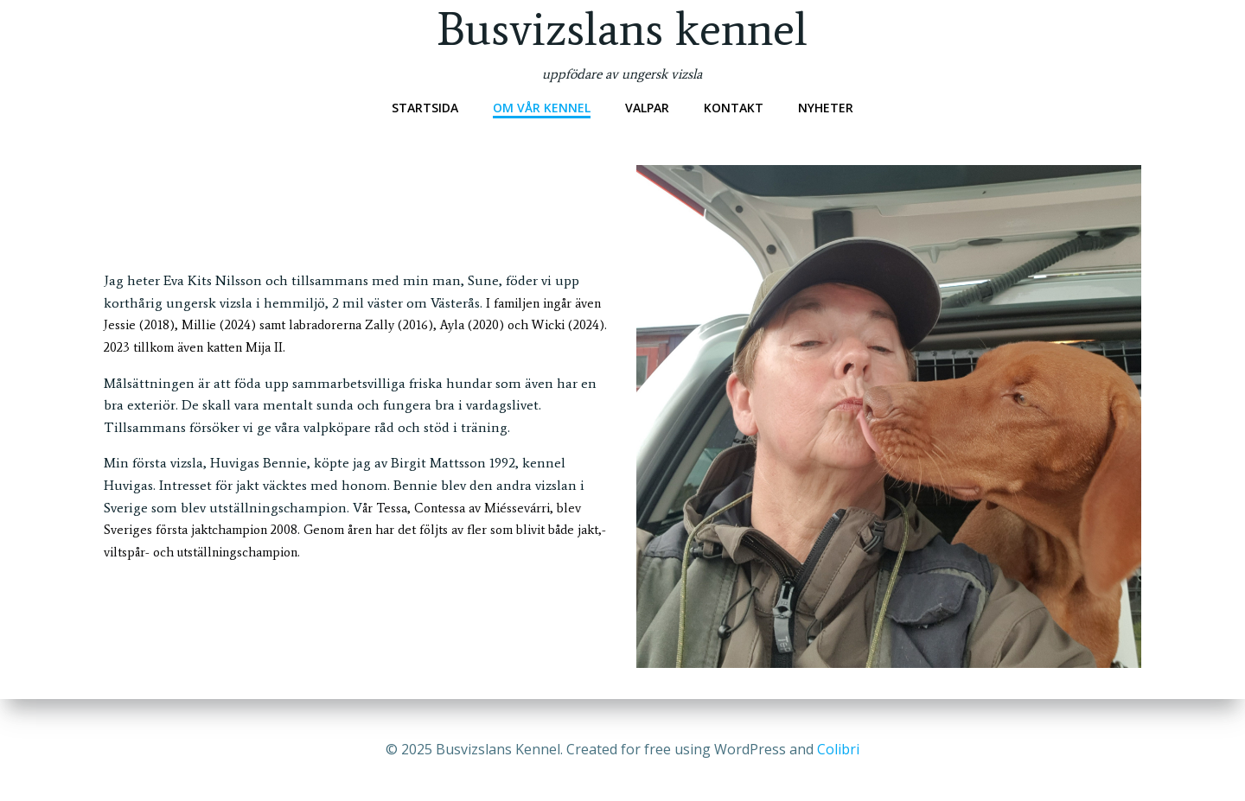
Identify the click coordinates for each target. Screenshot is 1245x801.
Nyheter (825, 107)
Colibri (838, 749)
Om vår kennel (542, 107)
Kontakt (733, 107)
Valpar (647, 107)
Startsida (425, 107)
